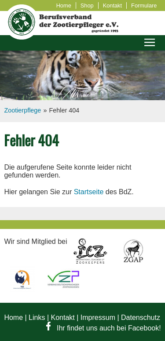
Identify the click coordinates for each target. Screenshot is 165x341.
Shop (87, 5)
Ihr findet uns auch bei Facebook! (103, 328)
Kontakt (112, 5)
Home (63, 5)
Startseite (89, 192)
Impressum (98, 317)
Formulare (144, 5)
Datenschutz (140, 317)
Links (37, 317)
